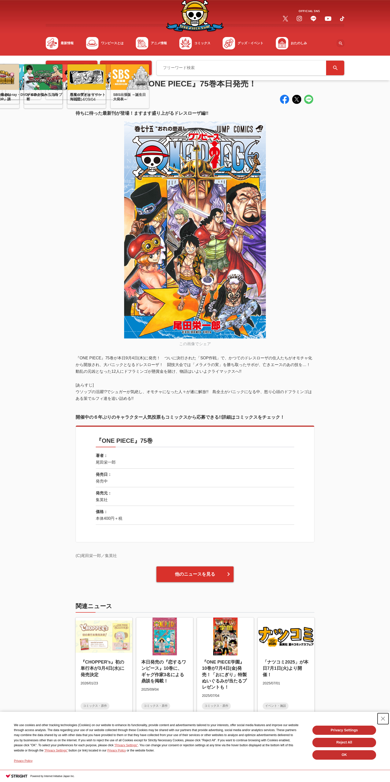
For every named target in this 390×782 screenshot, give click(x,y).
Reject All (344, 742)
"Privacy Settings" (126, 745)
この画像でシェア (195, 344)
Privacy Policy (116, 750)
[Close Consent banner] (383, 718)
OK (344, 755)
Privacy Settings (344, 730)
